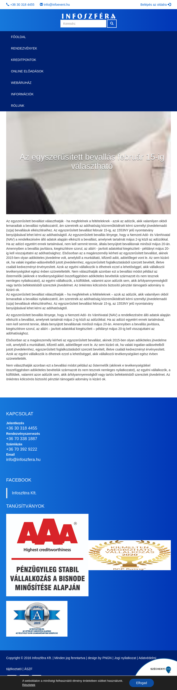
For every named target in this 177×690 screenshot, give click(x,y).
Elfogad (141, 683)
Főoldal (18, 37)
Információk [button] (22, 94)
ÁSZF (28, 669)
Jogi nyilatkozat (125, 658)
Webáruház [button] (21, 83)
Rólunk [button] (17, 105)
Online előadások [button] (27, 71)
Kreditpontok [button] (23, 60)
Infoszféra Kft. (24, 493)
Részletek (28, 685)
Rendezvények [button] (24, 48)
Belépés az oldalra (155, 4)
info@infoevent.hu (57, 4)
